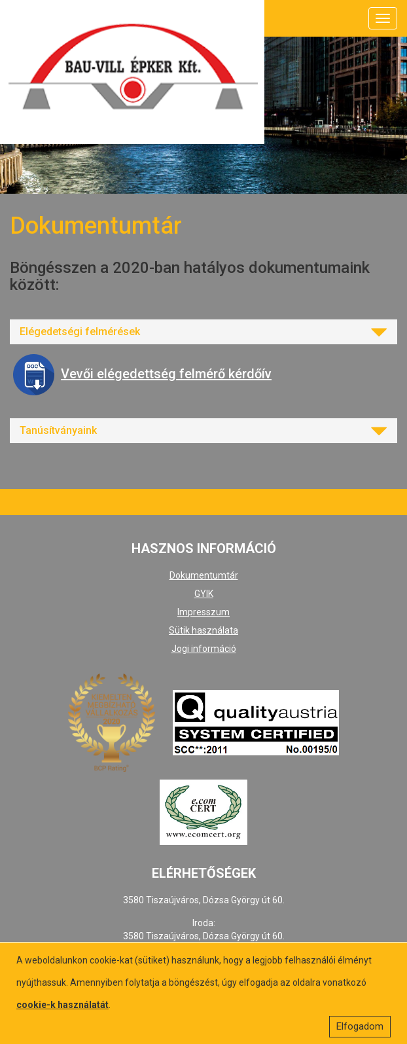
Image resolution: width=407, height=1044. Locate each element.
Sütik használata (203, 630)
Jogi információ (203, 648)
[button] (203, 332)
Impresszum (203, 612)
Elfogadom (359, 1026)
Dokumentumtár (203, 575)
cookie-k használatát (62, 1004)
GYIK (203, 593)
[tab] (203, 331)
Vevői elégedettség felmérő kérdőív (142, 374)
